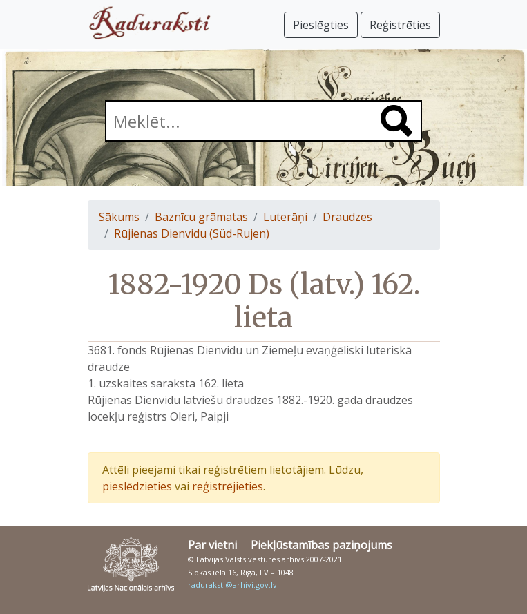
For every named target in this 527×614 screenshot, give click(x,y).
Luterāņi (285, 216)
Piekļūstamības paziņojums (321, 545)
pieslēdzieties (137, 486)
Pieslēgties (321, 24)
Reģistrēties (400, 24)
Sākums (119, 216)
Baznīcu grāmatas (201, 216)
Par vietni (212, 545)
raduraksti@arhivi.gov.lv (232, 584)
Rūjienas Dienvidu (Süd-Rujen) (191, 233)
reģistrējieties (227, 486)
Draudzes (347, 216)
